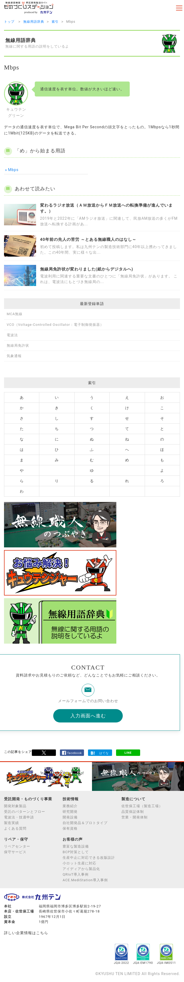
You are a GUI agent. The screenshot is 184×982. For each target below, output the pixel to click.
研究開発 (70, 812)
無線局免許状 (18, 345)
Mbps (11, 170)
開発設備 (70, 817)
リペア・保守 (16, 839)
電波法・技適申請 (19, 817)
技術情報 (71, 799)
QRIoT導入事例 (76, 874)
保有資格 (70, 828)
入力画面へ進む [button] (88, 715)
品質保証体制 (132, 812)
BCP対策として (76, 852)
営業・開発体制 (134, 817)
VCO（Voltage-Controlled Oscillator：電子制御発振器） (55, 325)
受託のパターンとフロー (24, 812)
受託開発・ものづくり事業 (28, 799)
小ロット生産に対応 (79, 863)
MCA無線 (14, 314)
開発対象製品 (15, 806)
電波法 (12, 335)
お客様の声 (73, 839)
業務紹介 (70, 806)
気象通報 (14, 356)
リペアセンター (17, 846)
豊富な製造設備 (76, 846)
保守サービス (15, 852)
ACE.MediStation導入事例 (85, 880)
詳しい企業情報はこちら (26, 933)
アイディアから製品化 (81, 869)
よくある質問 (15, 828)
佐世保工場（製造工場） (142, 806)
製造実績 (11, 823)
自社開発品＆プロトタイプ (85, 823)
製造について (133, 799)
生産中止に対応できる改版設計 (89, 858)
